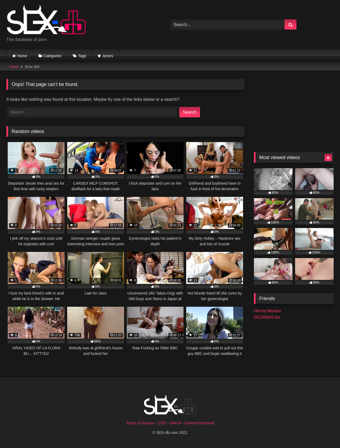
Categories (53, 56)
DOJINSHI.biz (267, 317)
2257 (162, 423)
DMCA (175, 423)
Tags (82, 56)
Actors (108, 56)
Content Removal (199, 423)
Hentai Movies (267, 311)
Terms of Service (140, 423)
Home (22, 56)
